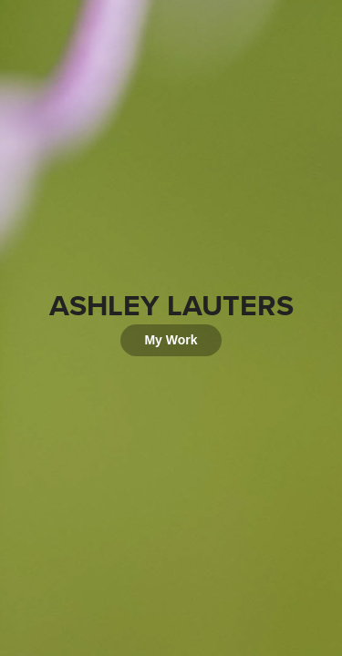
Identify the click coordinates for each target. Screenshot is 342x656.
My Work (170, 340)
